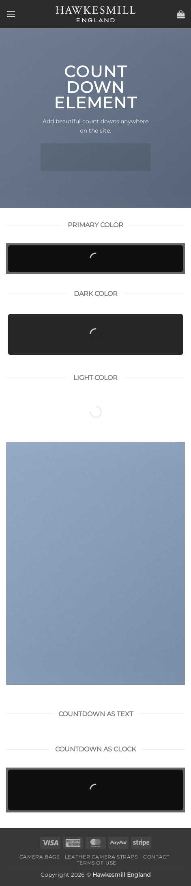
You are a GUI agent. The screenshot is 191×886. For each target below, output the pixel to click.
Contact (156, 857)
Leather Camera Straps (101, 857)
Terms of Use (96, 863)
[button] (11, 14)
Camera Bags (39, 857)
